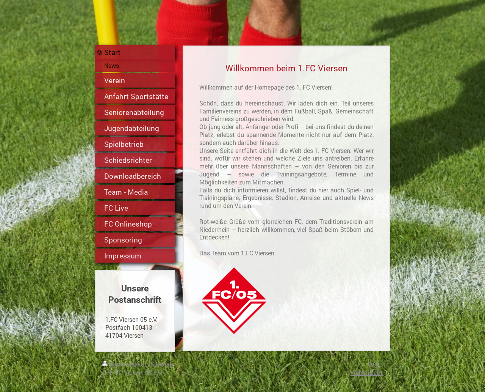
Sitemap (161, 364)
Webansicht (366, 372)
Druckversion (124, 364)
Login (375, 364)
